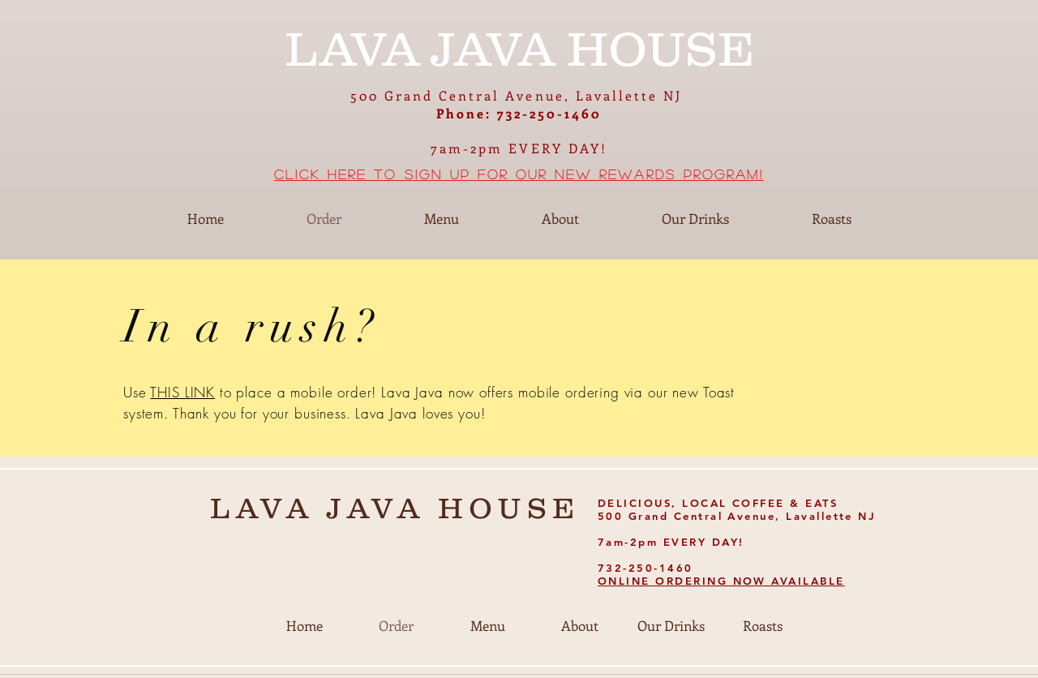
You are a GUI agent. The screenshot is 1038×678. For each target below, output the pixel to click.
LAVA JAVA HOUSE (395, 507)
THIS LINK (182, 392)
